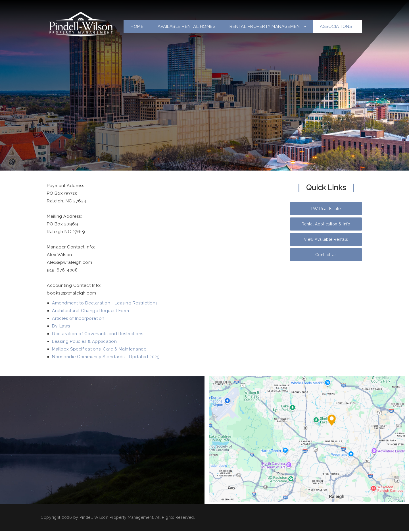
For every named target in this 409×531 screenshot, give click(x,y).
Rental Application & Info (326, 224)
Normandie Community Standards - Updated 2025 (105, 356)
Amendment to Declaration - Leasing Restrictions (105, 303)
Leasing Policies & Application (84, 341)
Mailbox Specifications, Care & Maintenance (99, 349)
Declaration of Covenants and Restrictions (97, 333)
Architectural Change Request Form (90, 310)
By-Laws (61, 326)
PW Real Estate (326, 208)
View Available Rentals (326, 239)
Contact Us (326, 254)
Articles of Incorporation (78, 318)
